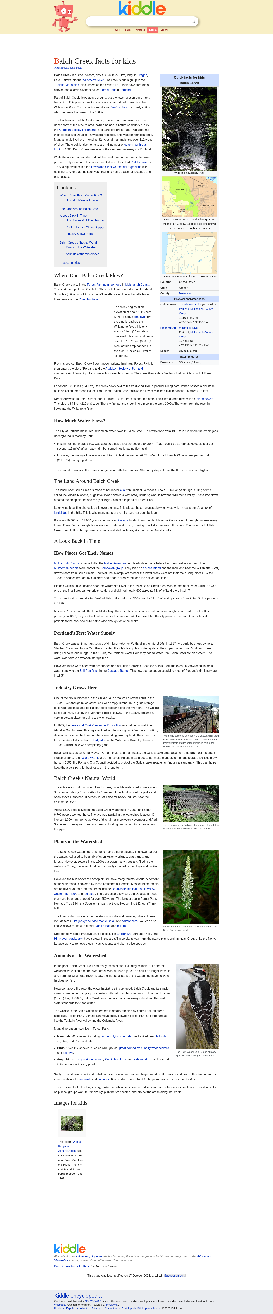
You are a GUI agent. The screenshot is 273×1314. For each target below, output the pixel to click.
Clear (186, 21)
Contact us (111, 1308)
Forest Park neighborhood (104, 284)
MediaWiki (112, 1304)
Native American (115, 563)
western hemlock (65, 893)
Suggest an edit (174, 1275)
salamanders (142, 1059)
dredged (97, 740)
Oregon (183, 313)
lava (122, 490)
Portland (184, 308)
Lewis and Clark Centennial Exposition (116, 167)
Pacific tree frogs (116, 1059)
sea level (139, 316)
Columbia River (89, 299)
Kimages (140, 30)
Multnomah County (201, 308)
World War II (90, 757)
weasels (85, 1079)
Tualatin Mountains (190, 304)
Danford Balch (120, 107)
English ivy (124, 933)
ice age (123, 520)
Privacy (96, 1308)
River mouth (168, 327)
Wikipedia (60, 1304)
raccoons (104, 1079)
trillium (121, 925)
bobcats (161, 1036)
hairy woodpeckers (156, 1048)
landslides (60, 512)
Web (117, 30)
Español (165, 30)
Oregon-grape (82, 921)
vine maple (99, 921)
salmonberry (130, 921)
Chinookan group (112, 568)
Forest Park (108, 89)
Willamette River (188, 327)
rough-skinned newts (89, 1059)
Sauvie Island (152, 568)
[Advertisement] (136, 44)
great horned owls (130, 1048)
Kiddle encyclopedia (88, 1256)
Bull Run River (89, 670)
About (83, 1308)
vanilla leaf (103, 925)
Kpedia (152, 30)
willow (151, 888)
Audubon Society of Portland (77, 129)
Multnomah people (66, 568)
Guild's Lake (139, 162)
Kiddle (57, 1308)
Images (127, 30)
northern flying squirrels (116, 1036)
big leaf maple (136, 888)
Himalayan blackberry (68, 938)
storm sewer (204, 398)
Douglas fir (119, 888)
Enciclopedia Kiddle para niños (139, 1308)
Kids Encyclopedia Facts (68, 67)
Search (193, 21)
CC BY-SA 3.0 (93, 1301)
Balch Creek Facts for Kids (71, 1266)
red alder (89, 893)
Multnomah (185, 293)
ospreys (68, 1052)
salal (111, 921)
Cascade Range (118, 670)
